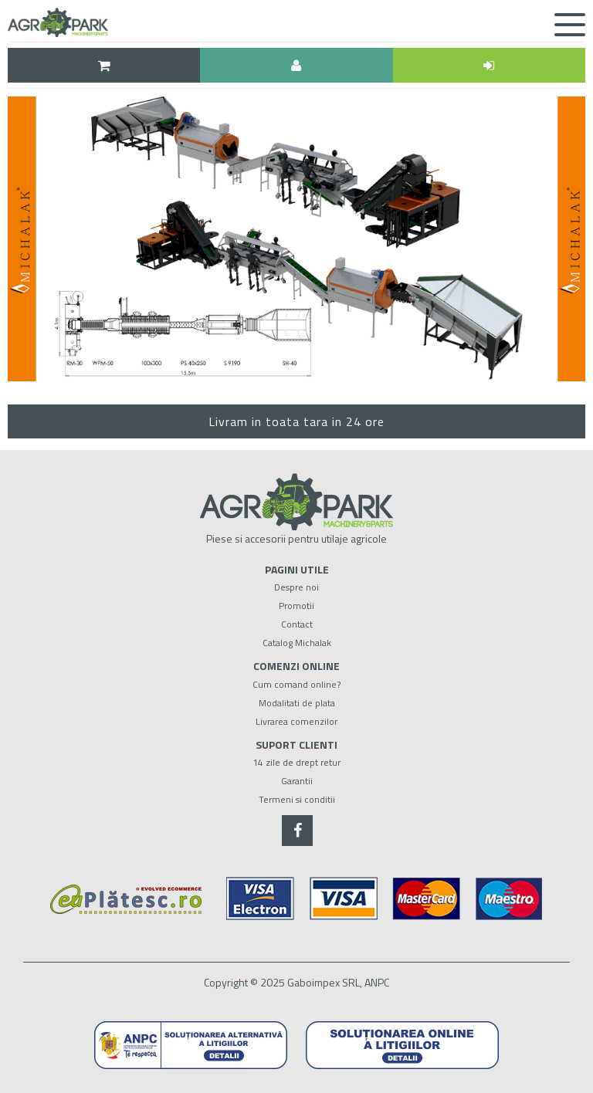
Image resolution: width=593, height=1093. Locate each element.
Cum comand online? (296, 684)
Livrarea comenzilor (296, 721)
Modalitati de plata (297, 702)
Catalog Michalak (297, 642)
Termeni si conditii (297, 799)
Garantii (297, 780)
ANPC (376, 982)
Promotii (296, 605)
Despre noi (296, 587)
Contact (297, 624)
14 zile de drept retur (296, 762)
